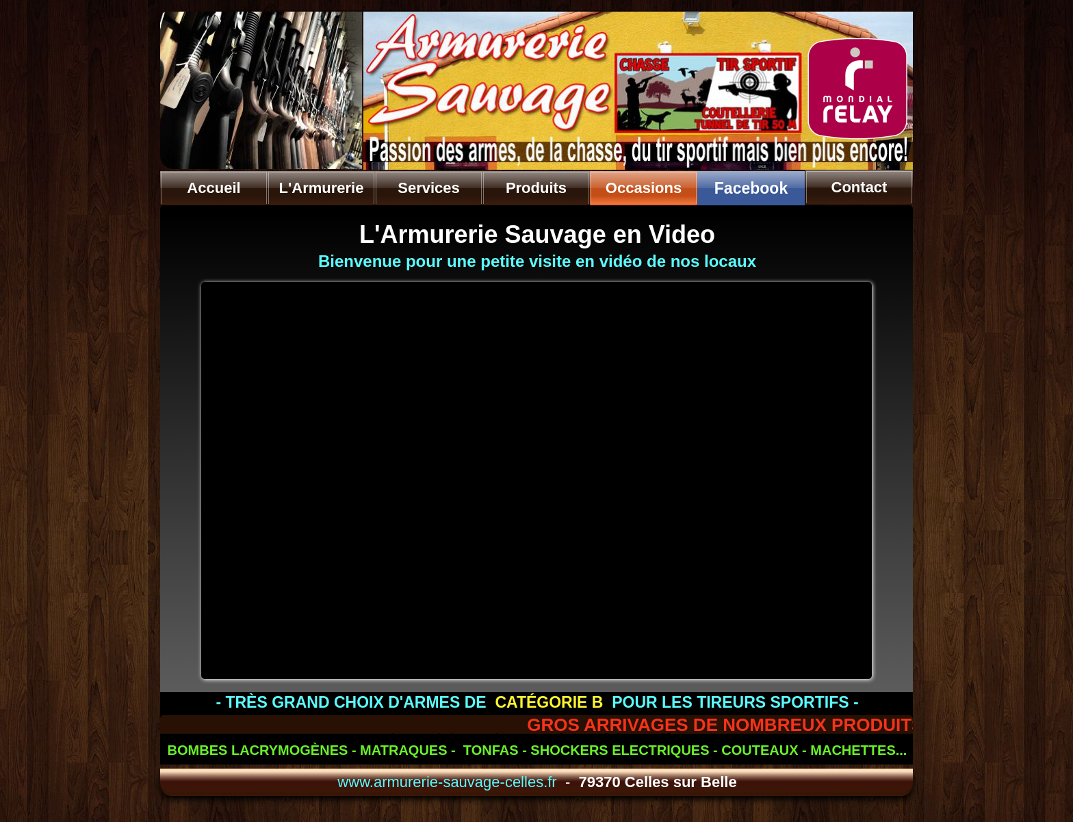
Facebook (751, 188)
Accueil (213, 187)
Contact (859, 187)
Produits (536, 187)
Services (429, 187)
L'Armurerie (321, 187)
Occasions (644, 187)
